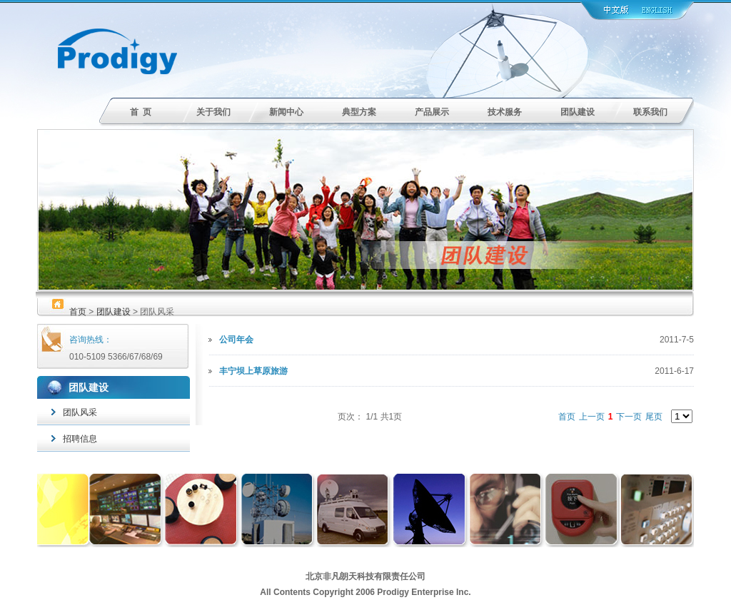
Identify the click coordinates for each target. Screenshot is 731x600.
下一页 (629, 417)
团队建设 (577, 112)
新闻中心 (286, 112)
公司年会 (236, 340)
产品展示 (432, 112)
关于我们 (213, 112)
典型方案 (359, 112)
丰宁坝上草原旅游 (253, 371)
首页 (77, 312)
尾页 (653, 417)
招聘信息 (74, 439)
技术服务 (505, 112)
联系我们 (650, 112)
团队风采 (74, 412)
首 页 (140, 112)
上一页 (592, 417)
